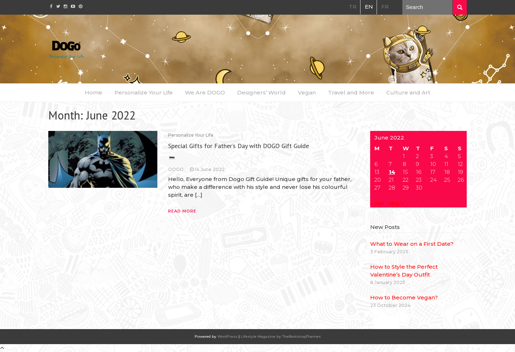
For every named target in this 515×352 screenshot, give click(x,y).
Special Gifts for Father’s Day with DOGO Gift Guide (238, 146)
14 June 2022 (210, 169)
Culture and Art (408, 92)
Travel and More (351, 92)
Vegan (307, 92)
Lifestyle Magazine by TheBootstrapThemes (281, 336)
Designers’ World (261, 92)
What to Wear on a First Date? (411, 243)
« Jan (377, 203)
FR (385, 6)
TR (353, 6)
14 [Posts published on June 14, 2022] (392, 171)
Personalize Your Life (143, 92)
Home (93, 92)
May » (396, 203)
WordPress (227, 336)
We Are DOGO (205, 92)
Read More (182, 211)
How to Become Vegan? (404, 297)
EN (369, 6)
